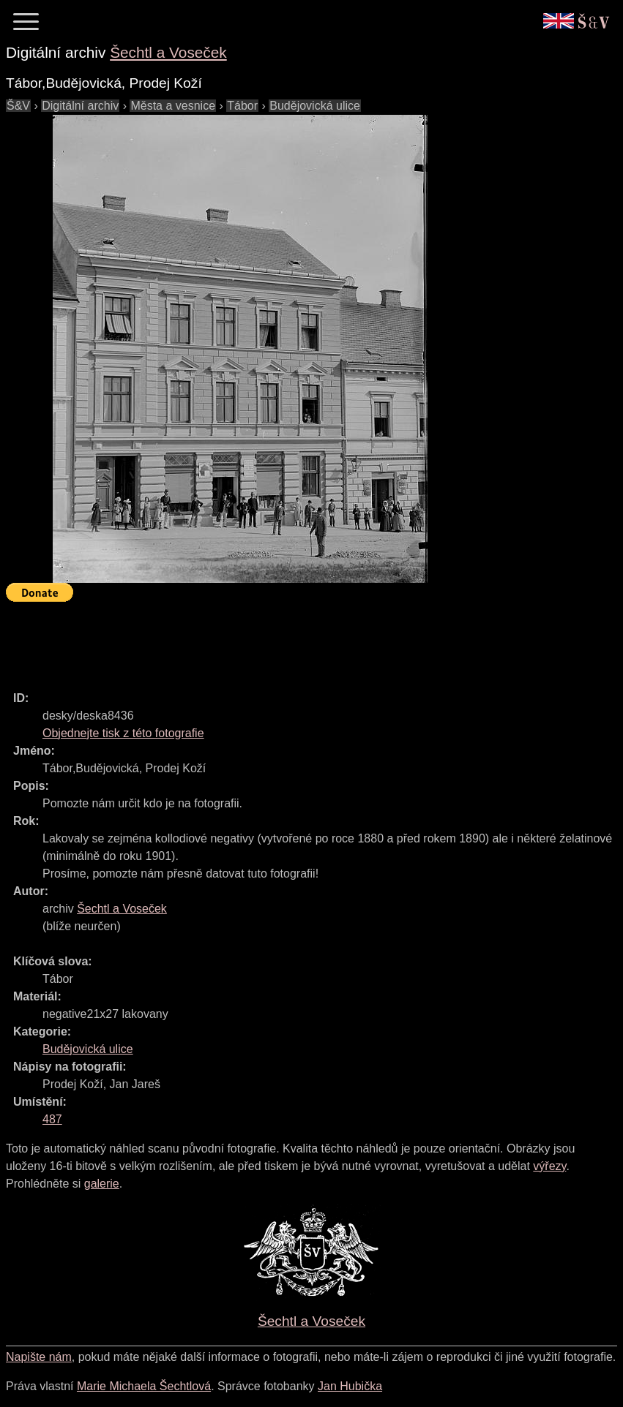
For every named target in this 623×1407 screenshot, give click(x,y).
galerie (101, 1183)
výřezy (549, 1166)
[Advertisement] (272, 640)
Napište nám (39, 1357)
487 (52, 1119)
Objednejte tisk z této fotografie (123, 733)
